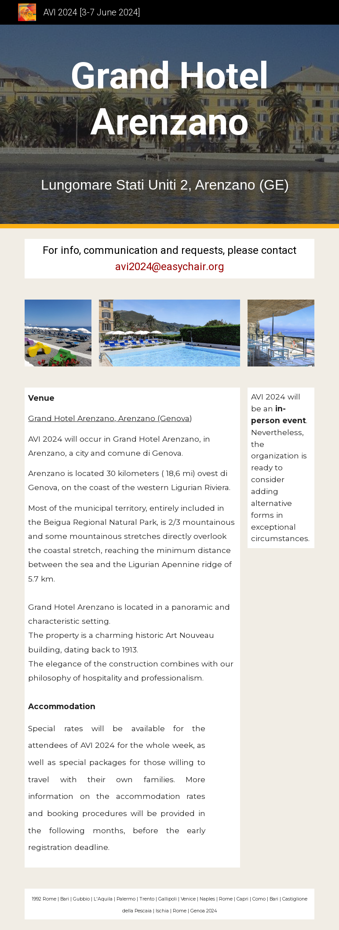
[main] (169, 126)
